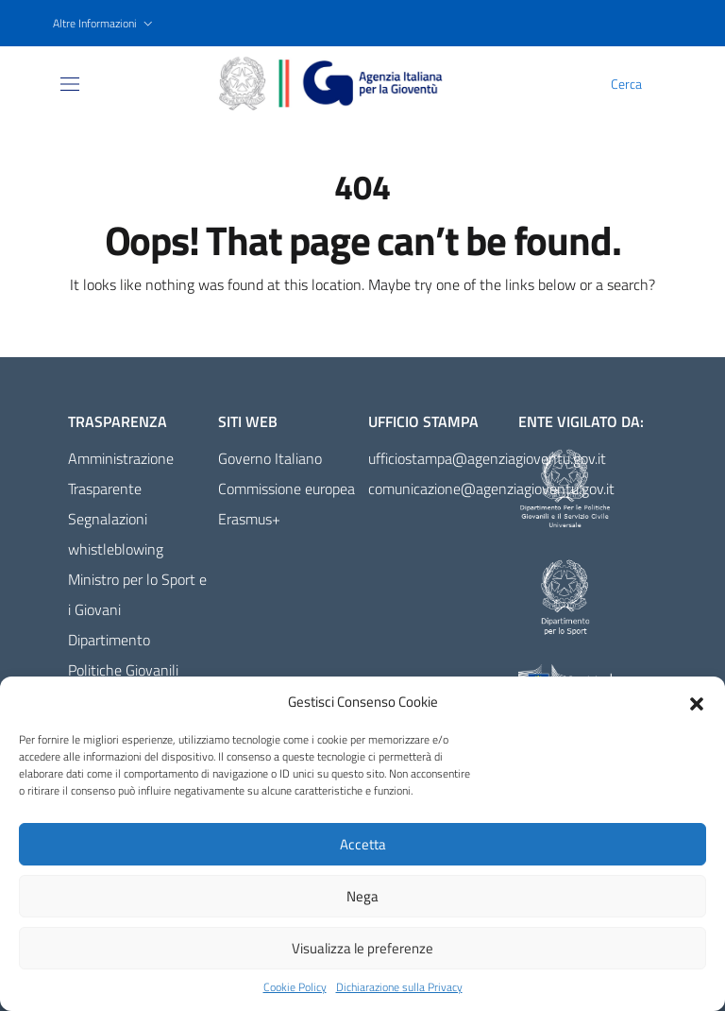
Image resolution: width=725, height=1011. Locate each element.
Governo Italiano (270, 458)
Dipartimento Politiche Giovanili (123, 654)
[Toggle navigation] (70, 84)
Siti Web (248, 421)
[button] (696, 702)
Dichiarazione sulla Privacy (399, 987)
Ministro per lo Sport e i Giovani (137, 594)
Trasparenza (117, 421)
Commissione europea (286, 488)
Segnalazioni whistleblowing (115, 533)
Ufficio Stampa (423, 421)
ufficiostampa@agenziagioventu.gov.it (437, 458)
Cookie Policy (295, 987)
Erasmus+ (249, 518)
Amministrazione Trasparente (121, 473)
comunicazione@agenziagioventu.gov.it (437, 488)
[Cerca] (660, 84)
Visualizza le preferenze (362, 948)
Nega (362, 896)
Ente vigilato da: (581, 421)
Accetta (363, 844)
